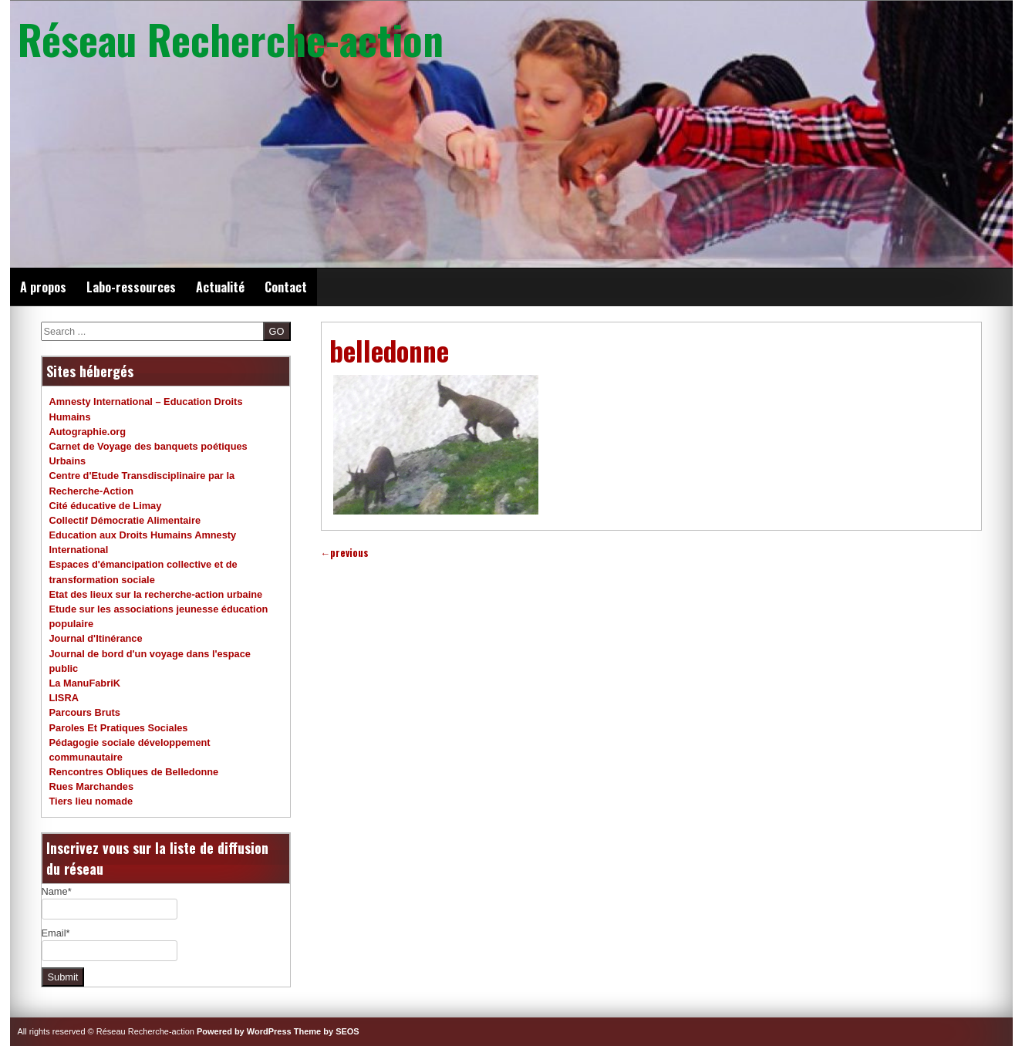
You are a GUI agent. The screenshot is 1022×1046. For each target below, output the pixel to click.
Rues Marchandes (91, 786)
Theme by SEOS (326, 1031)
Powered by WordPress (244, 1031)
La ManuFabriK (84, 683)
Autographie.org (87, 431)
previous (345, 552)
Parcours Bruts (84, 712)
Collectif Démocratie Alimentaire (125, 520)
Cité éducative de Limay (105, 505)
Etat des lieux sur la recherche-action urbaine (156, 594)
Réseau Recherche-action (231, 38)
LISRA (64, 698)
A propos (43, 287)
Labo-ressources (131, 287)
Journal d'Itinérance (96, 638)
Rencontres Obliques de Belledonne (134, 772)
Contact (286, 287)
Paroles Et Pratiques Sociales (118, 728)
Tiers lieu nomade (91, 801)
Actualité (220, 287)
